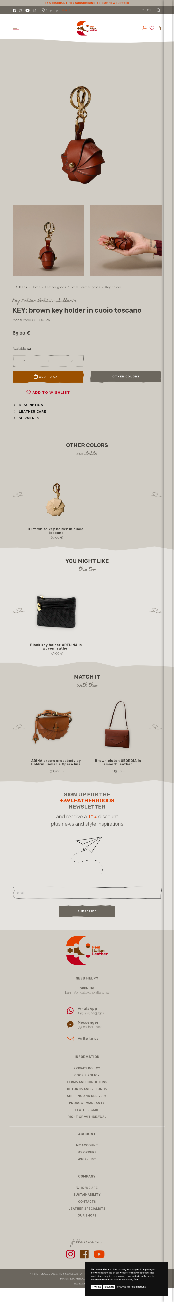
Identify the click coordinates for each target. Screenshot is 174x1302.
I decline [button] (109, 1286)
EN (149, 10)
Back (21, 287)
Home (36, 287)
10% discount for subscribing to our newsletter (87, 3)
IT (143, 10)
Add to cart (48, 376)
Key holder (113, 287)
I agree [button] (96, 1286)
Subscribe (87, 911)
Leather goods (55, 287)
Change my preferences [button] (131, 1286)
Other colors (125, 376)
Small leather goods (85, 287)
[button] (28, 405)
